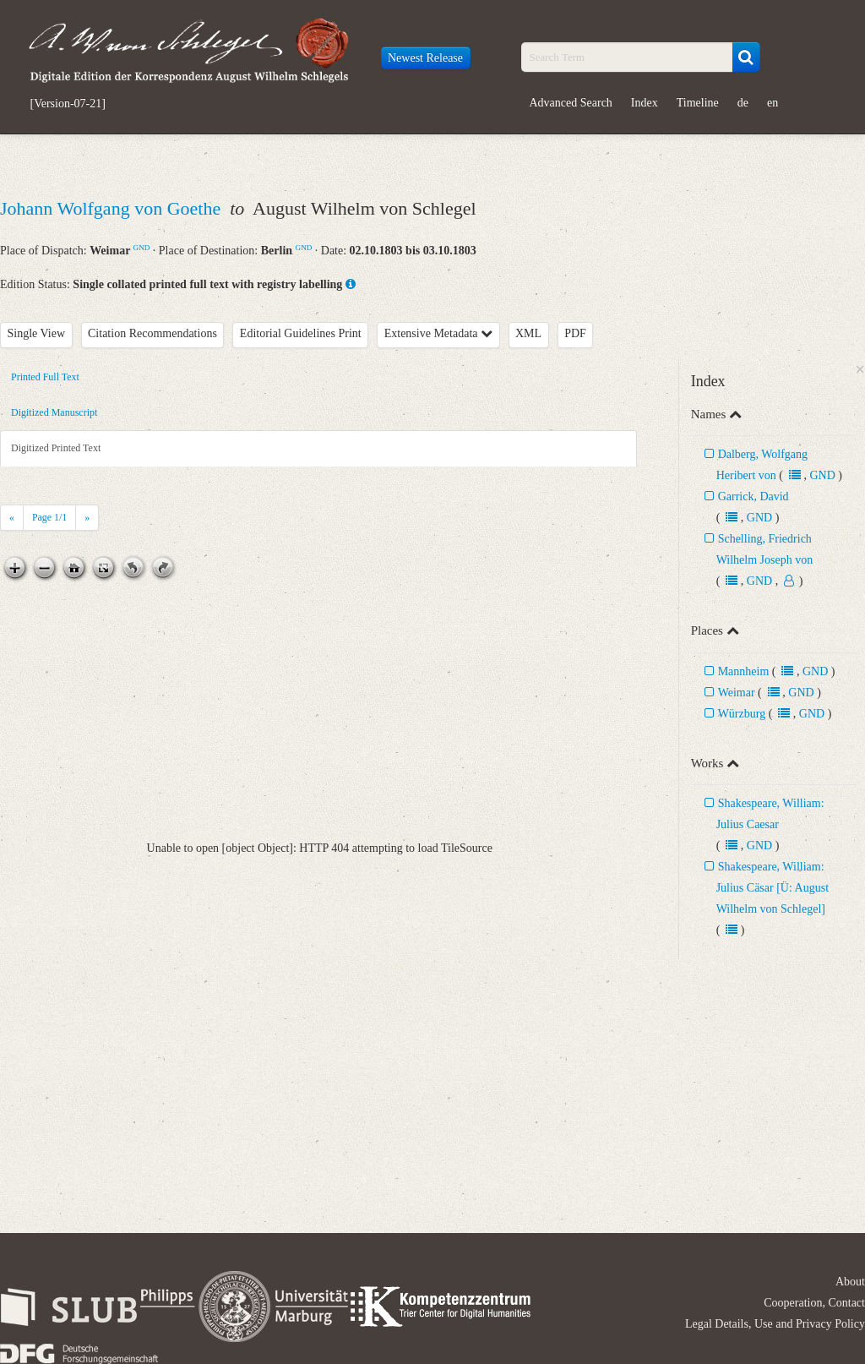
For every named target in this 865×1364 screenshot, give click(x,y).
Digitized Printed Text (56, 448)
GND (141, 247)
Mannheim (744, 671)
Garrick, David (753, 496)
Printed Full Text (45, 377)
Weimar (736, 692)
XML (528, 333)
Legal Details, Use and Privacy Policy (775, 1324)
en (772, 102)
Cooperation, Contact (814, 1302)
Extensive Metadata (438, 333)
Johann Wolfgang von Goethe (113, 208)
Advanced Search (571, 102)
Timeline (698, 102)
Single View (37, 333)
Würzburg (742, 713)
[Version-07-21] (68, 104)
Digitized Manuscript (54, 412)
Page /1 (49, 517)
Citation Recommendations (152, 333)
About (850, 1281)
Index (644, 102)
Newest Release (425, 58)
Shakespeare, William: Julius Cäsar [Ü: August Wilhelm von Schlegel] (772, 887)
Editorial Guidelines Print (301, 333)
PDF (575, 333)
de (742, 102)
